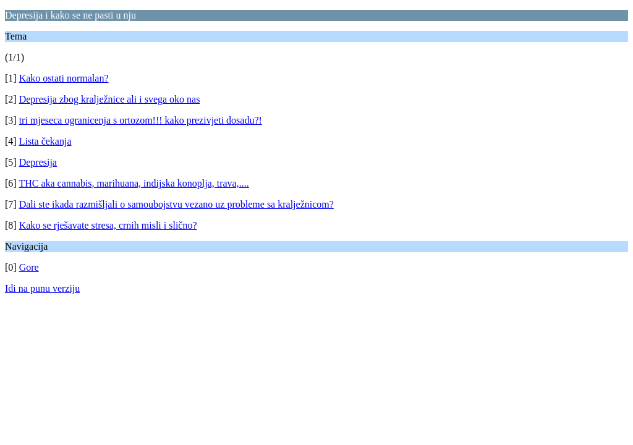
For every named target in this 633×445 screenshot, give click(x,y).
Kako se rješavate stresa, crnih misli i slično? (108, 225)
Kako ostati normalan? (64, 78)
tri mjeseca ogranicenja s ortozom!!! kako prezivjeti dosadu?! (140, 120)
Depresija (38, 162)
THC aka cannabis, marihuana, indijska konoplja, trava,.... (134, 183)
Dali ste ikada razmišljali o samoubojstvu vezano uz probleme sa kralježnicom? (176, 204)
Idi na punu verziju (42, 288)
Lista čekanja (45, 141)
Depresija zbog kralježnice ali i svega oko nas (109, 99)
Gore (29, 267)
